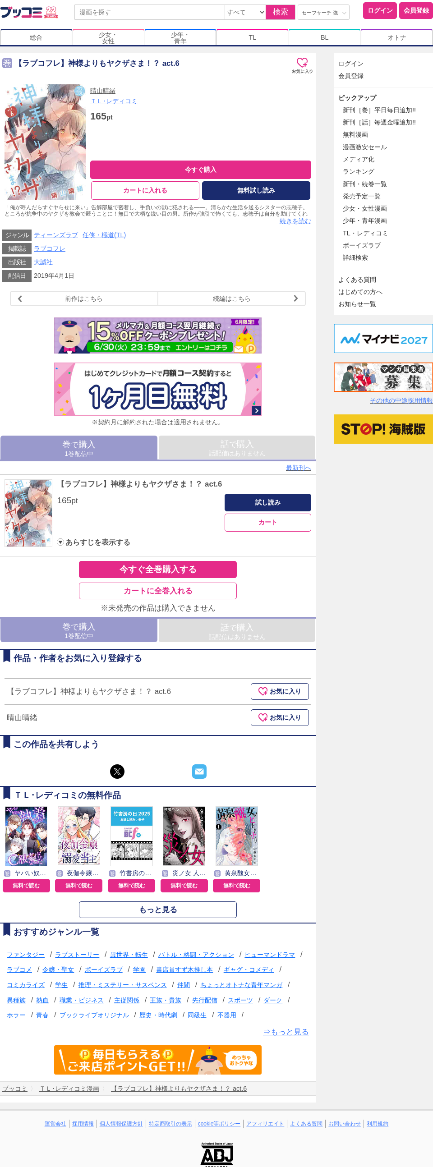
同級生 (197, 1017)
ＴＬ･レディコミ (114, 101)
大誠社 (43, 264)
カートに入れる (145, 190)
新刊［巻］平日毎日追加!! (379, 110)
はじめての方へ (360, 291)
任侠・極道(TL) (104, 236)
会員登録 (416, 10)
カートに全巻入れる (158, 592)
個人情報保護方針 (121, 1125)
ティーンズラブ (56, 236)
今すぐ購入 (200, 169)
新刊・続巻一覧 (365, 184)
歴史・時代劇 (158, 1017)
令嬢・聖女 (58, 971)
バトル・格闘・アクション (196, 956)
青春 (42, 1017)
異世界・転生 (129, 956)
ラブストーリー (77, 956)
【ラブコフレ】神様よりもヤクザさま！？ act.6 (139, 486)
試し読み (268, 504)
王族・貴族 (165, 1002)
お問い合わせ (344, 1125)
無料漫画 (355, 134)
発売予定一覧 (362, 196)
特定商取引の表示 (170, 1125)
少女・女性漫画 (365, 208)
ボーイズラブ (104, 971)
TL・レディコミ (365, 233)
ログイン (380, 10)
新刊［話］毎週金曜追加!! (379, 122)
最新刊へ (298, 469)
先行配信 (204, 1002)
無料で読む (26, 887)
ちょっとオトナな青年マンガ (241, 986)
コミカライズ (26, 986)
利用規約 (377, 1125)
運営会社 (55, 1125)
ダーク (272, 1002)
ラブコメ (19, 971)
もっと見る (158, 911)
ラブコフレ (49, 250)
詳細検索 (355, 257)
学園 (139, 971)
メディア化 (358, 159)
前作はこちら (59, 300)
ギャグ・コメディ (249, 971)
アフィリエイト (265, 1125)
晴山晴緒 (102, 90)
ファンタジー (26, 956)
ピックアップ (357, 97)
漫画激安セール (365, 147)
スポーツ (240, 1002)
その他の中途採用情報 (401, 400)
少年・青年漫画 (365, 220)
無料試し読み (256, 190)
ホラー (16, 1017)
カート (267, 524)
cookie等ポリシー (219, 1125)
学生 (61, 986)
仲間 (183, 986)
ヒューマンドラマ (269, 956)
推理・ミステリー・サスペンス (122, 986)
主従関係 (126, 1002)
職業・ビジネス (82, 1002)
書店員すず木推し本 (184, 971)
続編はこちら (257, 300)
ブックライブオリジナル (94, 1017)
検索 (280, 12)
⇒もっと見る (286, 1033)
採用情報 (83, 1125)
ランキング (358, 171)
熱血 (42, 1002)
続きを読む (295, 223)
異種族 (16, 1002)
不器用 (226, 1017)
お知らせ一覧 (357, 304)
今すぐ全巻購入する (158, 571)
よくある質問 (357, 279)
